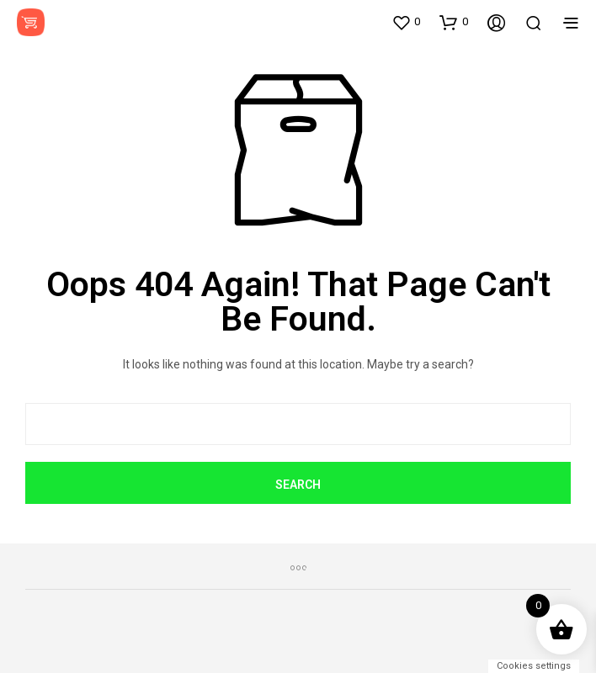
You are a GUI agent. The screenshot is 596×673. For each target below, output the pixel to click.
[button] (405, 21)
